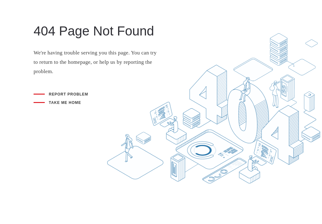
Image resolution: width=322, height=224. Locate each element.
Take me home (65, 102)
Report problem (68, 94)
